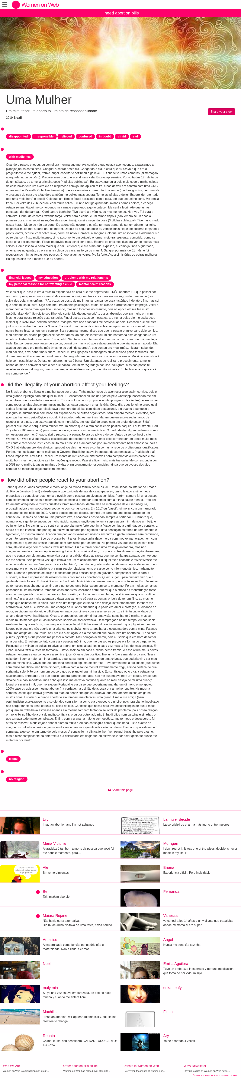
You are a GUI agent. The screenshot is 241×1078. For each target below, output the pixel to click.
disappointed (18, 136)
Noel (46, 964)
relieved (66, 136)
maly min (50, 988)
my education (48, 277)
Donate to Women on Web (141, 1065)
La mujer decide (176, 819)
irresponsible (44, 136)
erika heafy (172, 988)
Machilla (49, 1012)
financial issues (20, 277)
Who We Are (11, 1065)
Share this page (120, 790)
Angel (168, 940)
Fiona (168, 1012)
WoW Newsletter (195, 1065)
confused (85, 136)
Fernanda (171, 891)
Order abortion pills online (80, 1065)
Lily (45, 819)
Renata (49, 1036)
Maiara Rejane (55, 915)
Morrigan (170, 843)
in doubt (105, 136)
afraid (122, 136)
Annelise (50, 940)
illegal (13, 758)
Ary (166, 1036)
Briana (168, 867)
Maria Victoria (54, 843)
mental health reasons (95, 284)
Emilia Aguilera (175, 964)
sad (135, 136)
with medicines (20, 156)
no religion (16, 779)
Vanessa (170, 915)
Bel (45, 891)
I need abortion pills (120, 13)
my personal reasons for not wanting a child (40, 284)
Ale (45, 867)
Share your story (221, 111)
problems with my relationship (86, 277)
